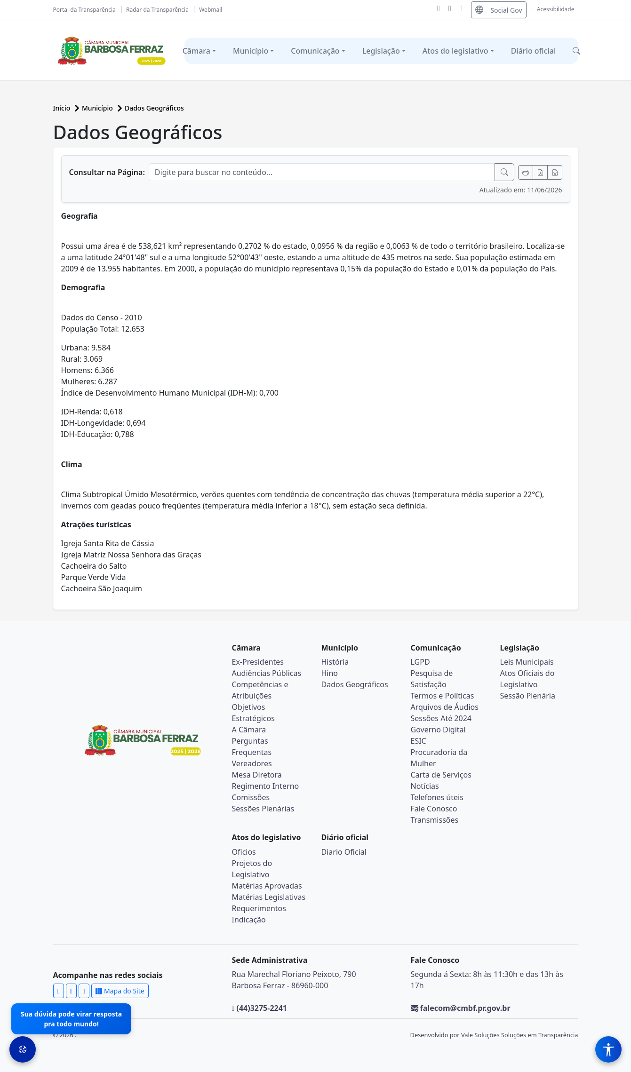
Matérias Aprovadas (267, 886)
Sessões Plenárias (263, 808)
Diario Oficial (344, 852)
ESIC (418, 741)
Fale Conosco (434, 808)
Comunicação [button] (315, 51)
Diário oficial (533, 51)
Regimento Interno (265, 786)
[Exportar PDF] (540, 172)
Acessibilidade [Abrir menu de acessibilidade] (556, 9)
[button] (576, 50)
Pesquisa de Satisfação (432, 679)
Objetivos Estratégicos (253, 712)
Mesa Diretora (257, 775)
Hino (329, 673)
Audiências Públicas (267, 673)
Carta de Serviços (441, 775)
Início (62, 107)
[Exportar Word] (554, 172)
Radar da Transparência (157, 10)
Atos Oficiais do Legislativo (527, 679)
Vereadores (252, 763)
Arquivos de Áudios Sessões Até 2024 (445, 712)
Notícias (425, 786)
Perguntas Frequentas (252, 746)
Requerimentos (259, 908)
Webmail (210, 10)
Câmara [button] (196, 51)
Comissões (251, 797)
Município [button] (250, 51)
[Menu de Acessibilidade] (608, 1049)
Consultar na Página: (107, 172)
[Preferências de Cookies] (22, 1049)
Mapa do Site (120, 990)
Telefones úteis (437, 797)
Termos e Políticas (442, 696)
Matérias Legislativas (269, 897)
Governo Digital (438, 729)
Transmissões (435, 820)
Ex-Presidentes (258, 662)
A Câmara (249, 729)
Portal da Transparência (84, 10)
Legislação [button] (381, 51)
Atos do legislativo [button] (455, 51)
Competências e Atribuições (260, 690)
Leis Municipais (527, 662)
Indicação (249, 919)
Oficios (244, 852)
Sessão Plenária (527, 696)
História (335, 662)
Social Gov (498, 9)
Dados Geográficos (154, 107)
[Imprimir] (525, 172)
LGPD (420, 662)
